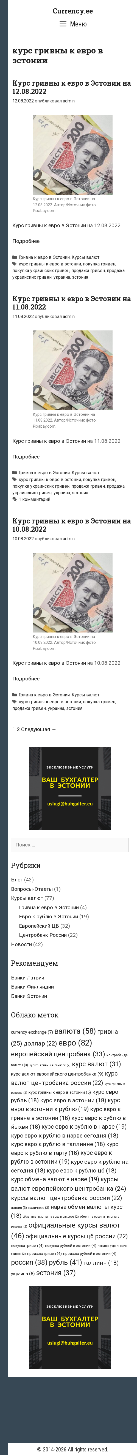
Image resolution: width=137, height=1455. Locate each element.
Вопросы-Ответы (32, 889)
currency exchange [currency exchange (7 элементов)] (32, 1032)
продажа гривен (88, 270)
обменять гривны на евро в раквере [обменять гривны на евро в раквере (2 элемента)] (51, 1216)
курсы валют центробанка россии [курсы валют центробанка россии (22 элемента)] (66, 1198)
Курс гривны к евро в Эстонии (49, 225)
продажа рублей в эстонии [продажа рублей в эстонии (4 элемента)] (89, 1253)
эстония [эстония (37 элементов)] (56, 1273)
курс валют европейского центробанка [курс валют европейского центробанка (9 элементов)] (57, 1074)
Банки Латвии (27, 977)
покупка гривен (99, 264)
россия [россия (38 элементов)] (29, 1262)
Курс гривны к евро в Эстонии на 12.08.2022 (71, 87)
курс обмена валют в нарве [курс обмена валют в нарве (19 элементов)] (55, 1179)
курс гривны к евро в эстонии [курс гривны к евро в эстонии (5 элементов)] (60, 1092)
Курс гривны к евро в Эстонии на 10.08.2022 (71, 525)
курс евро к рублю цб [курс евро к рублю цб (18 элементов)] (81, 1170)
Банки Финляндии (32, 987)
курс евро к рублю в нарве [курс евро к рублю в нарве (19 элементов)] (84, 1126)
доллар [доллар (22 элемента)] (40, 1043)
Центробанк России (43, 935)
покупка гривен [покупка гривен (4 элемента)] (27, 1245)
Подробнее (26, 241)
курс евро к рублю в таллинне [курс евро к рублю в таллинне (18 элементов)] (58, 1144)
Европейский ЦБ (39, 926)
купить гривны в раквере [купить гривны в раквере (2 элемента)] (50, 1065)
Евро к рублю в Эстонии (48, 916)
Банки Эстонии (29, 996)
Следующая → (39, 729)
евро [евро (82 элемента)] (75, 1042)
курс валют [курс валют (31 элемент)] (96, 1064)
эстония (80, 277)
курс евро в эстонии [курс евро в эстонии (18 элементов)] (73, 1100)
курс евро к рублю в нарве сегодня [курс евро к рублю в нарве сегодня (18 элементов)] (64, 1135)
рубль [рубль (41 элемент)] (65, 1262)
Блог (17, 879)
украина (62, 277)
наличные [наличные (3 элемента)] (38, 1208)
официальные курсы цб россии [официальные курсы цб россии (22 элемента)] (77, 1236)
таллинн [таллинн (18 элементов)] (101, 1262)
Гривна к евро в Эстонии (44, 257)
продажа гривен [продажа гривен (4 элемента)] (44, 1253)
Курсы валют (85, 257)
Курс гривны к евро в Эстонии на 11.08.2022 (71, 302)
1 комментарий (34, 499)
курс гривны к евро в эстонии (50, 264)
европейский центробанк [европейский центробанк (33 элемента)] (58, 1054)
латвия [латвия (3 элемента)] (19, 1208)
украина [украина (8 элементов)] (23, 1273)
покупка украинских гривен (40, 270)
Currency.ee (73, 10)
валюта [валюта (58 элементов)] (75, 1031)
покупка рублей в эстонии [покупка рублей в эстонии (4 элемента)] (70, 1245)
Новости (21, 944)
